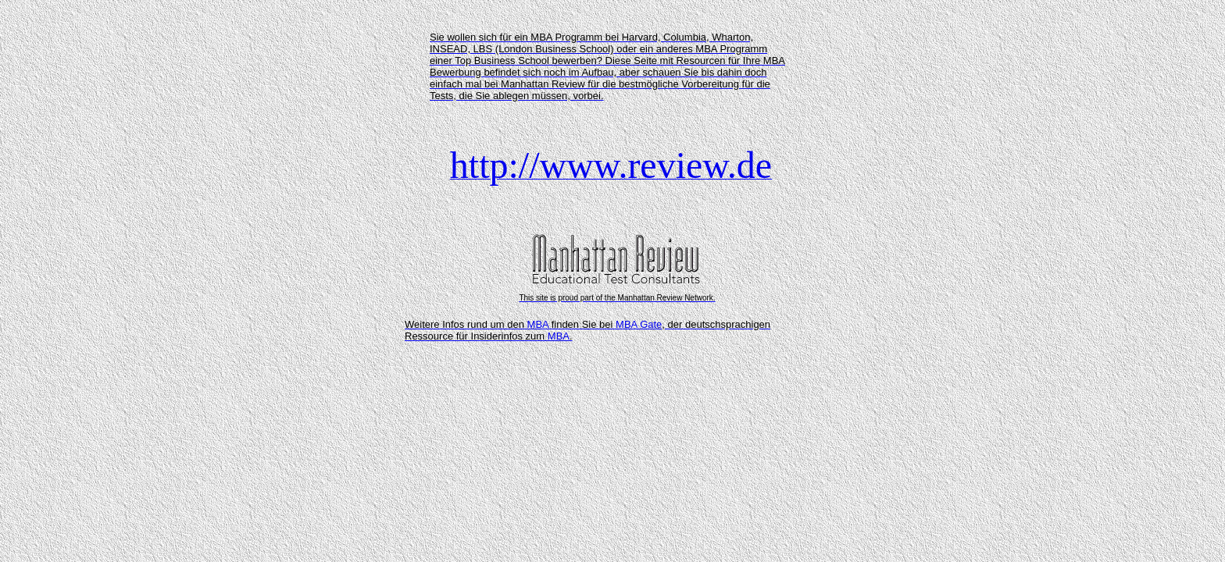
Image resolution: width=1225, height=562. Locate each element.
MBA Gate (639, 324)
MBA (537, 324)
